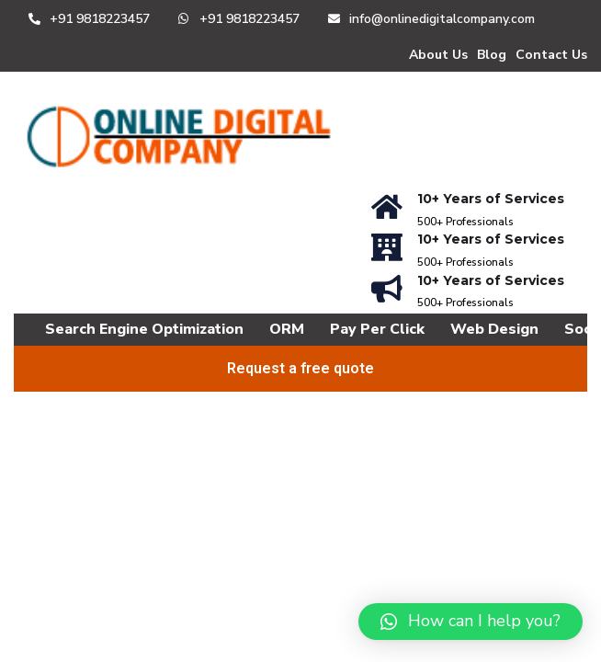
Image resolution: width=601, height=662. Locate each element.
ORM (286, 329)
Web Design (494, 329)
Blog (491, 54)
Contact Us (551, 54)
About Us (438, 54)
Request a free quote (300, 368)
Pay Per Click (377, 329)
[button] (470, 621)
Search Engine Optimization (144, 329)
